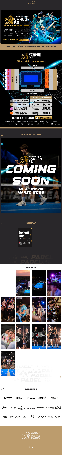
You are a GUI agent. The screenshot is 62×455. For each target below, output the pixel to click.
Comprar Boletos (29, 408)
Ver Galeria (56, 376)
